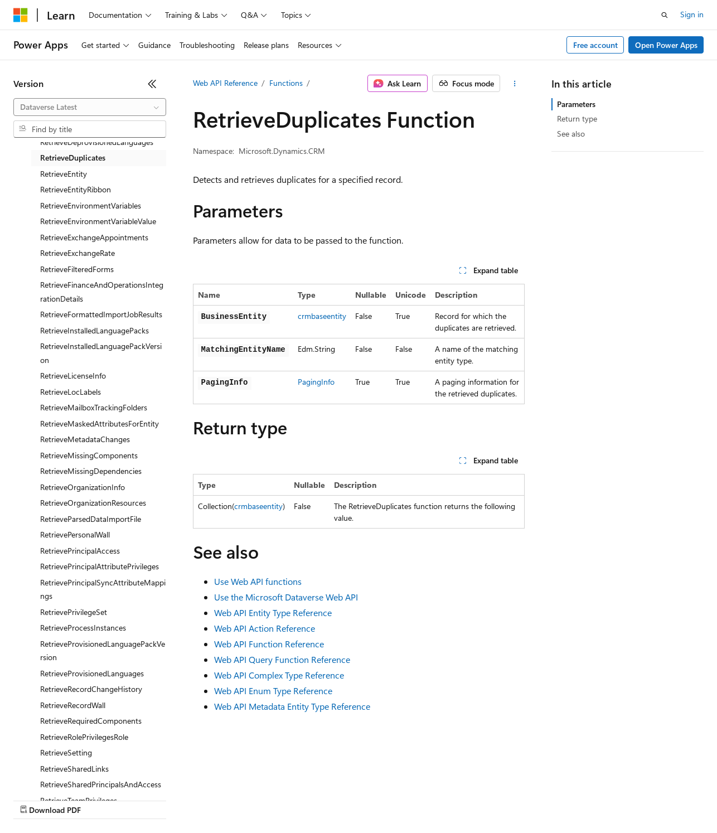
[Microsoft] (20, 15)
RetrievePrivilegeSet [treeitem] (73, 612)
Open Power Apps (666, 45)
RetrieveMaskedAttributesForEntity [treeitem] (99, 423)
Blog (151, 799)
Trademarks (462, 799)
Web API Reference (225, 83)
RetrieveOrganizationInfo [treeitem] (82, 487)
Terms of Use (407, 799)
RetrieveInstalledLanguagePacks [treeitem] (94, 330)
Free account (595, 45)
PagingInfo (316, 381)
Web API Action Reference (264, 628)
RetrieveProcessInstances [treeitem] (83, 627)
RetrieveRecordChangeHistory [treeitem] (91, 689)
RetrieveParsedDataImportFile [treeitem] (90, 519)
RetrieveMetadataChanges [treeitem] (85, 439)
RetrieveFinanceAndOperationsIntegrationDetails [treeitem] (101, 291)
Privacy (243, 799)
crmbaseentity (322, 316)
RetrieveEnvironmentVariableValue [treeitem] (98, 221)
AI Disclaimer (35, 799)
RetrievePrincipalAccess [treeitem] (80, 550)
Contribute (199, 799)
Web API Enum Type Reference (273, 690)
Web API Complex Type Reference (279, 675)
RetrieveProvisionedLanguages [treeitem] (92, 673)
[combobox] (89, 107)
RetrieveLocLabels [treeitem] (70, 391)
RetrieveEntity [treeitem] (63, 173)
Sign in (692, 14)
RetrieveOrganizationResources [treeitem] (93, 502)
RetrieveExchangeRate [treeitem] (77, 253)
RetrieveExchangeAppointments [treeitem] (94, 237)
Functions (286, 83)
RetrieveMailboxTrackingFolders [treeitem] (93, 407)
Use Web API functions (258, 581)
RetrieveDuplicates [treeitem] (72, 157)
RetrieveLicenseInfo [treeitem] (73, 375)
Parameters (576, 104)
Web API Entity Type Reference (273, 612)
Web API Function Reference (269, 644)
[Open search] (664, 15)
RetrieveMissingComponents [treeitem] (89, 455)
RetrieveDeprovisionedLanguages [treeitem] (96, 142)
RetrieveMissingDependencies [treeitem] (91, 471)
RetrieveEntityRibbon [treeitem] (75, 189)
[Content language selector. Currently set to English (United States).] (64, 773)
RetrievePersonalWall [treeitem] (75, 534)
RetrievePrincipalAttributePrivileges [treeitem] (99, 566)
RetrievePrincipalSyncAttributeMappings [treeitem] (103, 589)
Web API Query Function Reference (282, 659)
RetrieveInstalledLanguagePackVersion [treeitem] (101, 353)
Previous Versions (101, 799)
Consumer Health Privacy (320, 799)
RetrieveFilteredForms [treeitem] (77, 269)
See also (571, 133)
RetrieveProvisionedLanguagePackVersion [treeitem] (102, 650)
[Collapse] (152, 84)
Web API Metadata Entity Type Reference (292, 706)
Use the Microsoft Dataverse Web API (286, 597)
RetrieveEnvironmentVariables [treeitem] (90, 205)
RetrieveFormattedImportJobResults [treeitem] (101, 314)
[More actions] (514, 84)
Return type (577, 118)
